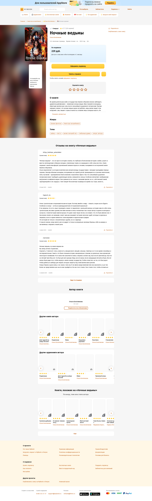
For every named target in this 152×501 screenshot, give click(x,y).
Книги (26, 14)
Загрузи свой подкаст (110, 14)
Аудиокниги (37, 14)
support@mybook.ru (54, 494)
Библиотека (100, 9)
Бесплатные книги (53, 14)
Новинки (67, 14)
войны (53, 133)
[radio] (70, 89)
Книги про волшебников (72, 123)
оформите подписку (70, 78)
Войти (130, 9)
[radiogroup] (78, 90)
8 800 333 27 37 (41, 494)
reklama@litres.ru (69, 494)
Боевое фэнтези (56, 123)
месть (59, 133)
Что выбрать (84, 9)
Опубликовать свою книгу (116, 31)
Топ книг (79, 14)
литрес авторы (98, 133)
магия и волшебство (70, 133)
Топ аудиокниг (92, 14)
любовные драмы (84, 133)
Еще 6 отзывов (76, 280)
